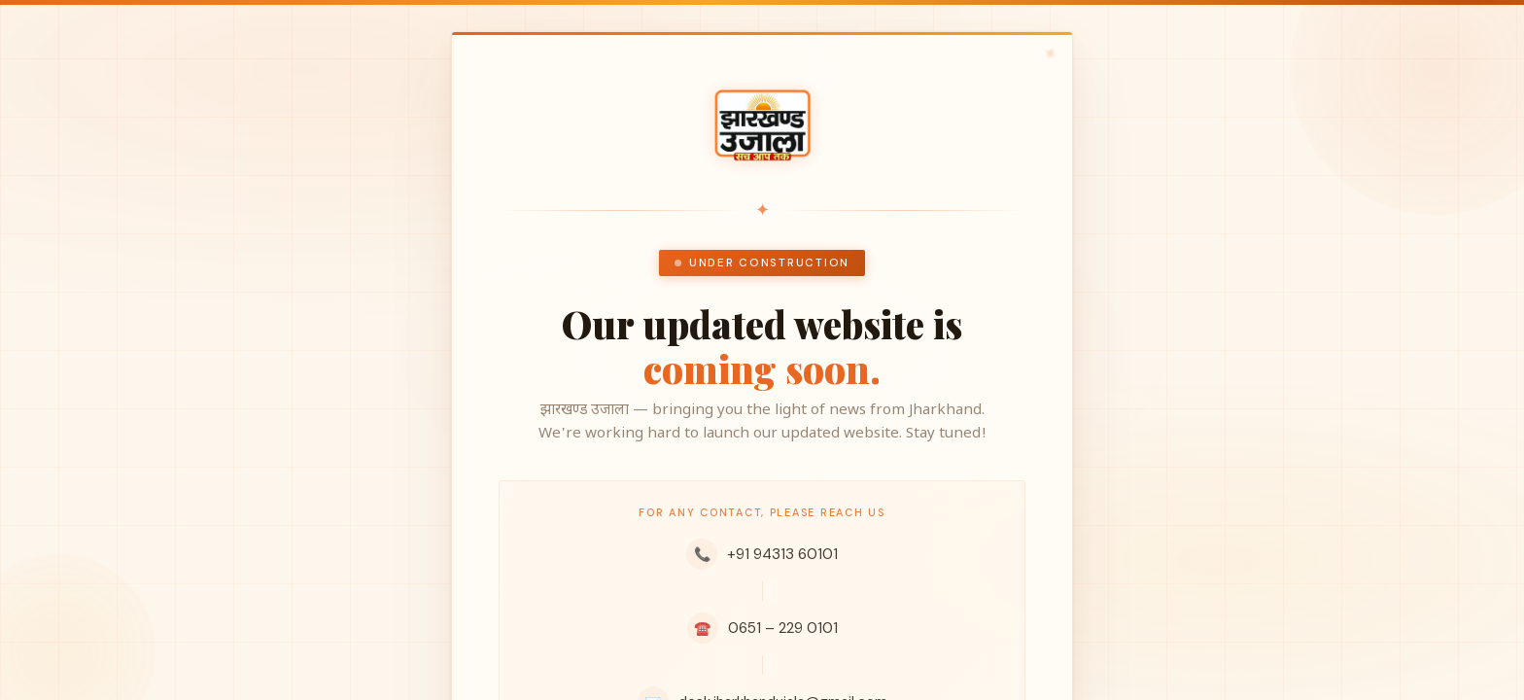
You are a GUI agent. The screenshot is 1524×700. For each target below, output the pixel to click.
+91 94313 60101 (762, 554)
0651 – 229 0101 (762, 628)
